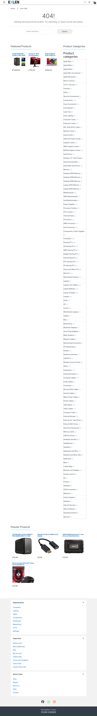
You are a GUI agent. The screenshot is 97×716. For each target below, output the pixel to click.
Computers (67, 238)
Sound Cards (68, 135)
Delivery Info (17, 643)
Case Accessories (70, 104)
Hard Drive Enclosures (71, 428)
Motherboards (69, 193)
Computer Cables (70, 378)
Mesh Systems (69, 335)
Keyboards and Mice (71, 451)
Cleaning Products (70, 374)
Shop (15, 679)
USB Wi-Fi (67, 358)
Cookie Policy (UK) (19, 667)
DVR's (66, 92)
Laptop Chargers (69, 293)
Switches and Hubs (70, 354)
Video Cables (68, 409)
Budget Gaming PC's (71, 254)
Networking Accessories (72, 343)
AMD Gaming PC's (70, 250)
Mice (65, 462)
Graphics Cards (69, 143)
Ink (65, 478)
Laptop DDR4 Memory (71, 189)
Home (13, 8)
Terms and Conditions (20, 660)
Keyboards (67, 459)
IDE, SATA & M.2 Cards (72, 127)
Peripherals (68, 370)
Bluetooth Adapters (70, 327)
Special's (67, 517)
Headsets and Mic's (71, 439)
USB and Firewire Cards (72, 139)
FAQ (14, 650)
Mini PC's (67, 273)
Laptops (66, 281)
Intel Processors (69, 227)
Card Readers (68, 108)
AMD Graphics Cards (71, 146)
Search (85, 2)
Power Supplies (69, 204)
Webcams (67, 493)
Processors (68, 219)
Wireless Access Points (72, 362)
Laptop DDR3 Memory (71, 185)
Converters (67, 385)
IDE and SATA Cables (71, 389)
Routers (66, 351)
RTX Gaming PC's (70, 262)
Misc (65, 320)
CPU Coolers (68, 212)
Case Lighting (68, 116)
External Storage (69, 416)
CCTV (15, 628)
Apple (15, 614)
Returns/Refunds (19, 646)
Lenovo (66, 308)
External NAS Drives (71, 424)
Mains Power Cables (71, 397)
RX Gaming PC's (69, 265)
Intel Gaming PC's (70, 258)
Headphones (68, 443)
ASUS (66, 300)
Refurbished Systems (71, 277)
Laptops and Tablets (71, 285)
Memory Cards (69, 432)
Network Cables (69, 339)
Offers (66, 366)
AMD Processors (70, 223)
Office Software (69, 509)
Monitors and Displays (71, 470)
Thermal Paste (69, 216)
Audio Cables (68, 382)
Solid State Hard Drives (72, 166)
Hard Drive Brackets (71, 162)
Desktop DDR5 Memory (72, 181)
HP (65, 304)
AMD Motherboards (71, 196)
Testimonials (17, 657)
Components (68, 100)
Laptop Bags (68, 466)
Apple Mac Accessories (72, 73)
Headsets (67, 447)
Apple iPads (68, 69)
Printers (66, 482)
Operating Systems (70, 513)
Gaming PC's (68, 242)
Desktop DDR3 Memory (72, 173)
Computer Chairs (70, 412)
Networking (68, 324)
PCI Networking (69, 347)
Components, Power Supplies (74, 231)
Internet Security (69, 505)
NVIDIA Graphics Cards (72, 150)
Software (67, 501)
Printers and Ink (69, 474)
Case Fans (67, 112)
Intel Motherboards (70, 200)
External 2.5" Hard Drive (72, 420)
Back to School (69, 81)
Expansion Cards (70, 123)
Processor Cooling (70, 208)
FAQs (15, 689)
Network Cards (69, 131)
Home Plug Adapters (71, 331)
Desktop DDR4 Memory (72, 177)
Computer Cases (70, 119)
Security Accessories (71, 96)
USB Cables (68, 405)
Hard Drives (68, 154)
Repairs (15, 682)
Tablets (66, 316)
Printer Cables (69, 401)
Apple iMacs (68, 65)
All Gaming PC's (69, 246)
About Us (16, 686)
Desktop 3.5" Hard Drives (73, 158)
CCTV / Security (69, 85)
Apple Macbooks (70, 77)
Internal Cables (69, 393)
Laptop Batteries (69, 289)
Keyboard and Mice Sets (72, 455)
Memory (66, 169)
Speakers (67, 486)
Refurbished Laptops (71, 312)
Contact (16, 692)
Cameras (67, 88)
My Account (17, 653)
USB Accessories (70, 489)
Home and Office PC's (71, 269)
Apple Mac (67, 61)
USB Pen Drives (69, 435)
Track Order (17, 663)
